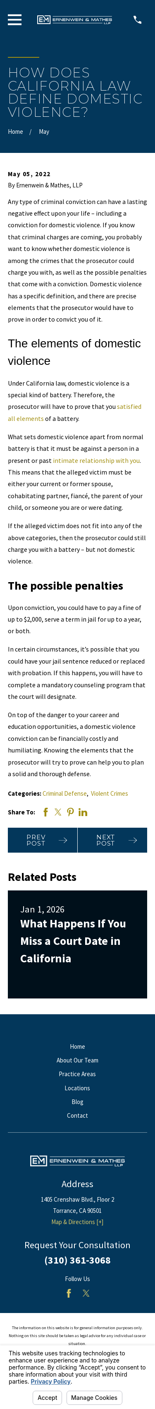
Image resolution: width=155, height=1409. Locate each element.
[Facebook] (68, 1293)
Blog (77, 1102)
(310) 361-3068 (77, 1260)
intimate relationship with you (96, 461)
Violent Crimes (109, 793)
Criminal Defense (65, 793)
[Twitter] (86, 1293)
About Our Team (77, 1060)
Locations (77, 1088)
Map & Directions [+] (77, 1222)
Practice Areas (77, 1074)
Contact (77, 1115)
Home (77, 1046)
